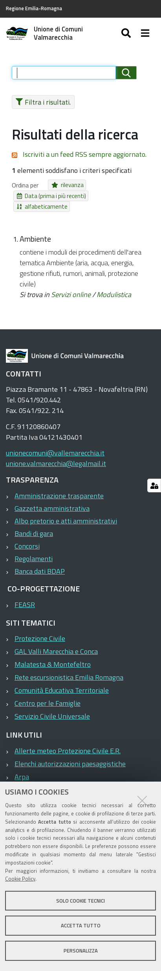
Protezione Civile (40, 627)
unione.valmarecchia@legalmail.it (56, 452)
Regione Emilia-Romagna (34, 8)
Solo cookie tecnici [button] (80, 901)
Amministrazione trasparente (59, 484)
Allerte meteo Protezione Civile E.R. (68, 739)
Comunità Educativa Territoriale (62, 679)
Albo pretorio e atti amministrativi (66, 510)
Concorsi (27, 535)
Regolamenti (34, 547)
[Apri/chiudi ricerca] (134, 33)
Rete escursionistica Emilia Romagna (69, 666)
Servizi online (71, 283)
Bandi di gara (34, 522)
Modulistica (114, 283)
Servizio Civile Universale (52, 705)
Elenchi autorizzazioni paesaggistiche (70, 752)
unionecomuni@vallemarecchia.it (55, 442)
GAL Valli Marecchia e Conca (56, 640)
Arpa (22, 765)
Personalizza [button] (81, 950)
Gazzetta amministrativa (52, 497)
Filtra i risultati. (41, 102)
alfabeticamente (107, 195)
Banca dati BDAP (40, 560)
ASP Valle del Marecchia (50, 778)
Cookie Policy (20, 879)
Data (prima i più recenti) (46, 195)
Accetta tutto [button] (81, 925)
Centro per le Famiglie (47, 692)
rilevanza (64, 184)
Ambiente (35, 228)
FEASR (25, 593)
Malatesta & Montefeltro (53, 653)
